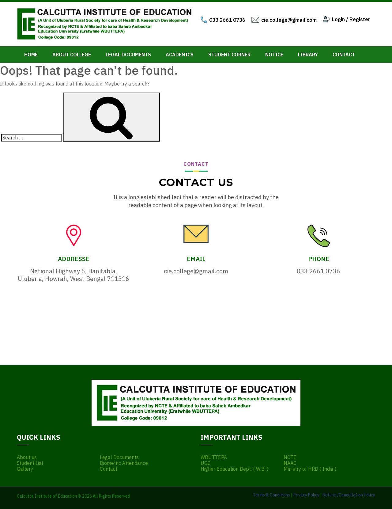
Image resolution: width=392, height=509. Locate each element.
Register (359, 19)
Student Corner (229, 54)
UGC (206, 463)
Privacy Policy (306, 495)
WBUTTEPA (214, 457)
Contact (344, 54)
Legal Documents (128, 54)
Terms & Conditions (271, 495)
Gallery (25, 469)
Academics (180, 54)
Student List (30, 463)
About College (71, 54)
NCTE (290, 457)
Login (338, 19)
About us (27, 457)
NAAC (290, 463)
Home (31, 54)
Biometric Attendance (124, 463)
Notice (274, 54)
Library (308, 54)
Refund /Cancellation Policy (349, 495)
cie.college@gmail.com (289, 20)
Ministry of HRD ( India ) (310, 469)
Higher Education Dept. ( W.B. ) (234, 469)
